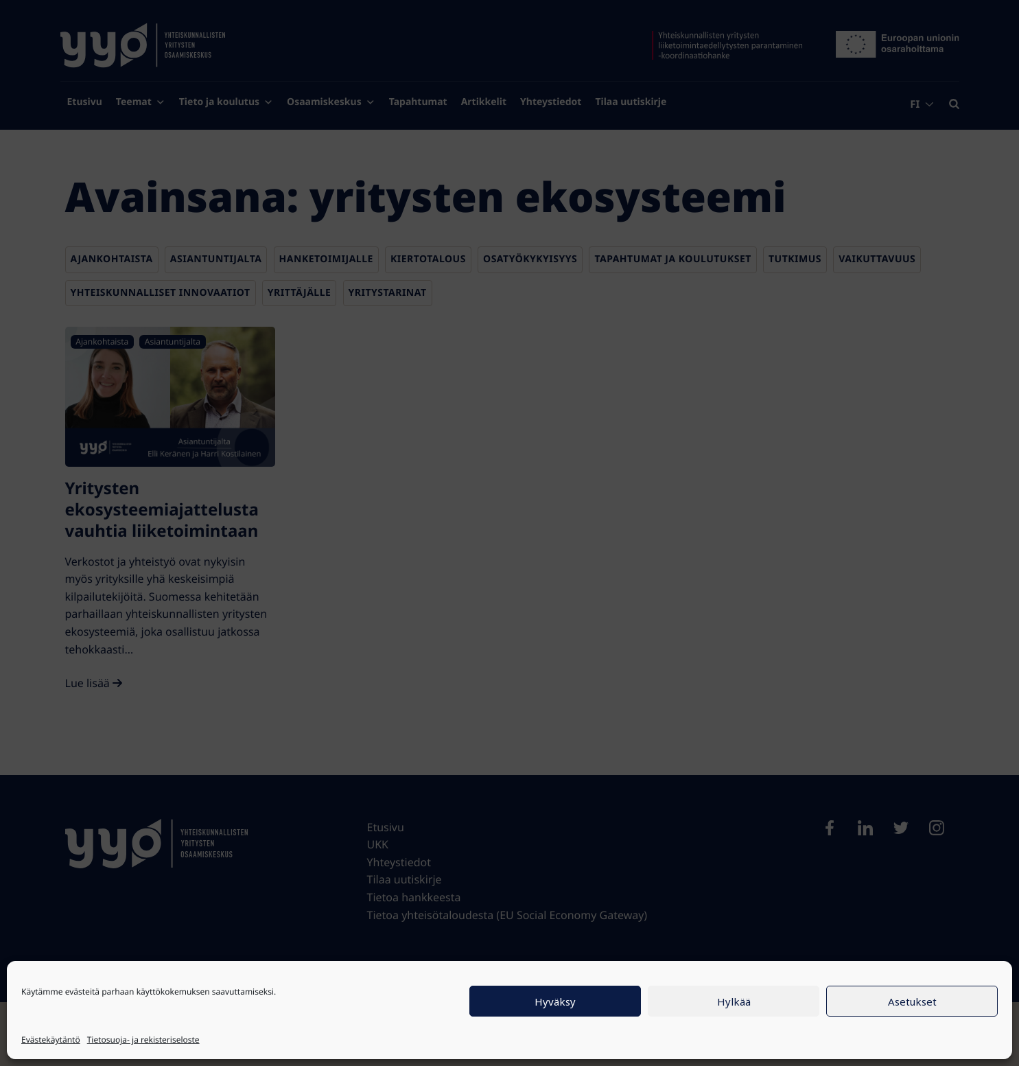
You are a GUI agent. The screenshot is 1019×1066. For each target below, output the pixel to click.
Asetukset (912, 1001)
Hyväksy (555, 1001)
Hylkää (734, 1001)
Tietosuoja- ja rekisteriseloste (143, 1039)
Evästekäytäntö (50, 1039)
